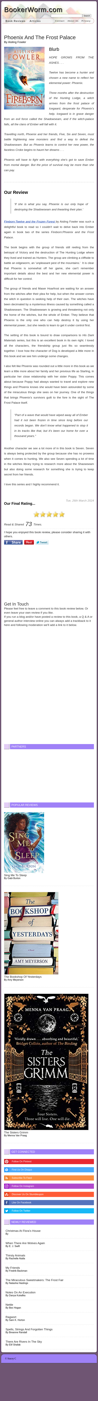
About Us (73, 21)
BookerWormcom (33, 9)
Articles (35, 21)
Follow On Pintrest (22, 1161)
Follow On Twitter (21, 1210)
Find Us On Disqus (22, 1169)
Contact (60, 21)
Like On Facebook (21, 1202)
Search (87, 16)
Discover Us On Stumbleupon (28, 1194)
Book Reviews (16, 21)
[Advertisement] (49, 572)
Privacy (86, 21)
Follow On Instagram (23, 1186)
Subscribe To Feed (22, 1178)
